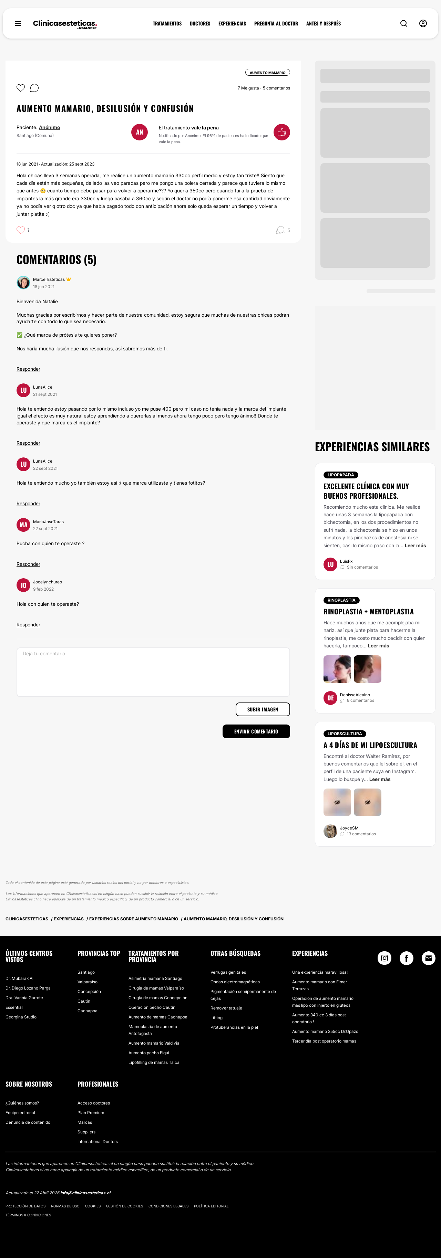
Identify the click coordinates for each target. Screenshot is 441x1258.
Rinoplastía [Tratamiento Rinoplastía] (342, 600)
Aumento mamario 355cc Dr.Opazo (325, 1031)
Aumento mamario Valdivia (154, 1043)
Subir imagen (262, 709)
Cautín (84, 1001)
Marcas (85, 1122)
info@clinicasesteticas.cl (85, 1192)
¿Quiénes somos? (22, 1103)
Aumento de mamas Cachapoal (158, 1016)
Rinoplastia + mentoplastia (369, 611)
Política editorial (211, 1206)
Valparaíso (88, 981)
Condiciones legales (168, 1206)
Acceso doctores (94, 1103)
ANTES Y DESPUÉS (323, 23)
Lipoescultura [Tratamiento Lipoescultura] (345, 733)
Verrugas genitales (228, 972)
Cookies (93, 1206)
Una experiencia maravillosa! (320, 972)
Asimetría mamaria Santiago (155, 978)
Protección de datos (25, 1206)
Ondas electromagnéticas (235, 981)
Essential (14, 1007)
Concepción (89, 991)
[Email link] (428, 958)
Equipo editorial (20, 1112)
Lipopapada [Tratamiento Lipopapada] (341, 474)
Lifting (217, 1017)
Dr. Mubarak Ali (20, 978)
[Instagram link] (384, 959)
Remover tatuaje (226, 1008)
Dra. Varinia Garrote (24, 997)
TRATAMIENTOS (167, 23)
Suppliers (86, 1131)
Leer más (415, 545)
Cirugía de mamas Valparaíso (156, 988)
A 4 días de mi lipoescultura (370, 745)
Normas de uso (65, 1206)
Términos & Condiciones (28, 1215)
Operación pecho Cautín (152, 1007)
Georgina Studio (21, 1016)
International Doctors (98, 1141)
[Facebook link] (406, 959)
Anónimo (49, 127)
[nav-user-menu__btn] (423, 23)
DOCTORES (200, 23)
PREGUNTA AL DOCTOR (276, 23)
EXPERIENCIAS (232, 23)
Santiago (86, 972)
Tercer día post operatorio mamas (324, 1041)
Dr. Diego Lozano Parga (28, 988)
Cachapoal (88, 1010)
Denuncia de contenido (28, 1122)
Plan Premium (91, 1112)
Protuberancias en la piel (234, 1027)
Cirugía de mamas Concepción (158, 997)
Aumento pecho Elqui (149, 1052)
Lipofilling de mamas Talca (154, 1062)
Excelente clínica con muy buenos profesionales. (366, 491)
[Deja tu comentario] (153, 672)
